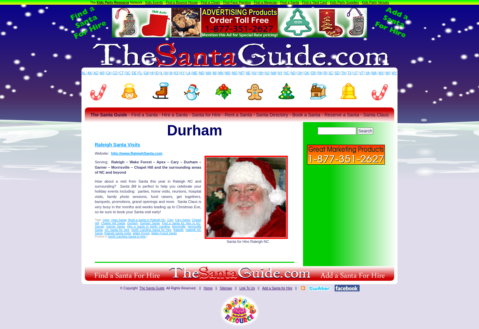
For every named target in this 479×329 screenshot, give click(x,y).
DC (127, 73)
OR (313, 73)
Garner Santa (115, 226)
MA (208, 73)
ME (194, 73)
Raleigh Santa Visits (117, 144)
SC (330, 73)
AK (89, 73)
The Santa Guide (152, 288)
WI (388, 73)
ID (157, 73)
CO (114, 73)
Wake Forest (141, 233)
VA (368, 73)
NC (286, 73)
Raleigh (178, 230)
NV (254, 73)
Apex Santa (119, 220)
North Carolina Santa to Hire (127, 236)
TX (349, 73)
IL (161, 73)
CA (108, 73)
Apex (106, 220)
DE (134, 73)
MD (202, 73)
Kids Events (154, 2)
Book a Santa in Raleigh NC (146, 220)
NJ (267, 73)
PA (320, 73)
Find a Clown (210, 2)
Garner (99, 226)
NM (273, 73)
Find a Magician (265, 2)
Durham (132, 223)
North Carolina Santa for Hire (151, 230)
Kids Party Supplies (344, 2)
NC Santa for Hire (117, 230)
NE (248, 73)
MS (227, 73)
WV (381, 73)
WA (374, 73)
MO (235, 73)
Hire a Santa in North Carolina (148, 226)
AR (102, 73)
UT (355, 73)
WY (394, 73)
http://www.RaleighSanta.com (136, 153)
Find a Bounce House (182, 2)
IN (166, 73)
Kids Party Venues (375, 2)
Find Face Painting (237, 2)
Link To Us (247, 288)
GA (146, 73)
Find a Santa (289, 2)
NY (280, 73)
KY (182, 73)
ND (293, 73)
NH (260, 73)
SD (337, 73)
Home (208, 288)
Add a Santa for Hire (277, 288)
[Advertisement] (346, 212)
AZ (96, 73)
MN (221, 73)
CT (121, 73)
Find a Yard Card (314, 2)
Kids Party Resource (113, 2)
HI (152, 73)
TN (343, 73)
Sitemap (226, 288)
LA (189, 73)
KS (176, 73)
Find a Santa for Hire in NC (181, 223)
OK (306, 73)
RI (325, 73)
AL (84, 73)
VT (362, 73)
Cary (170, 220)
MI (215, 73)
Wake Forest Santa (164, 233)
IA (170, 73)
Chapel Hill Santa (113, 223)
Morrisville (179, 226)
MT (241, 73)
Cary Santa (182, 220)
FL (140, 73)
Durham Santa (150, 223)
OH (299, 73)
